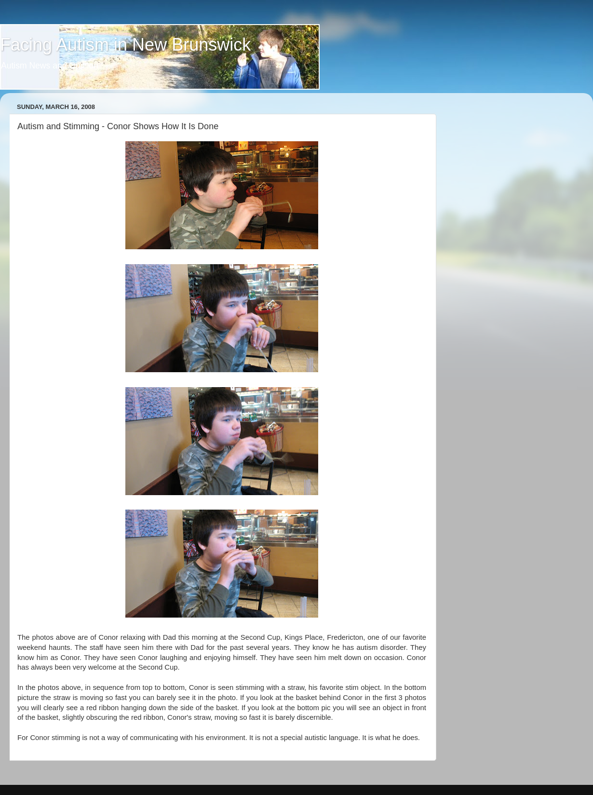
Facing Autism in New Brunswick (125, 44)
